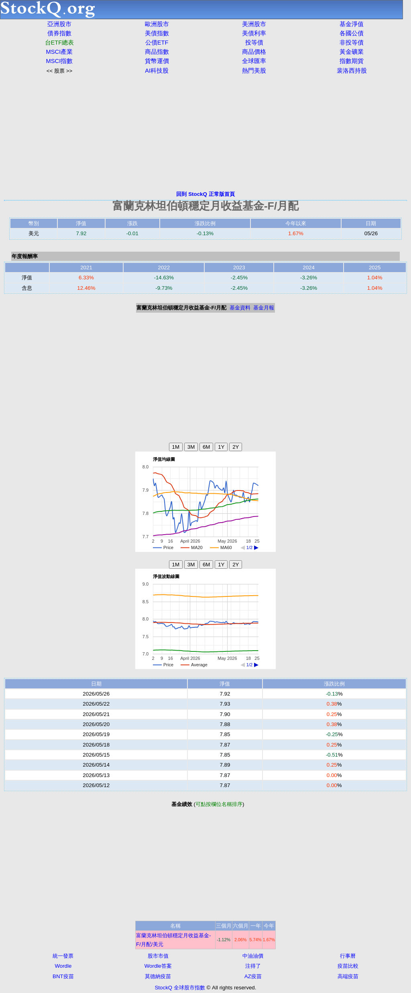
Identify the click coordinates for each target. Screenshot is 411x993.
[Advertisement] (205, 132)
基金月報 (263, 308)
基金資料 (240, 308)
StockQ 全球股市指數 (180, 988)
